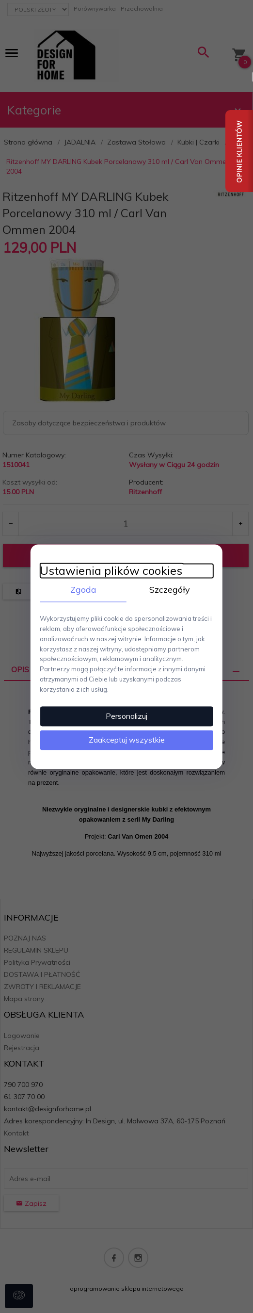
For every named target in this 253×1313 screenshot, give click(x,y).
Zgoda (83, 589)
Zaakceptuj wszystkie (127, 740)
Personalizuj (126, 716)
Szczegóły (170, 589)
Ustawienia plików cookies (110, 570)
